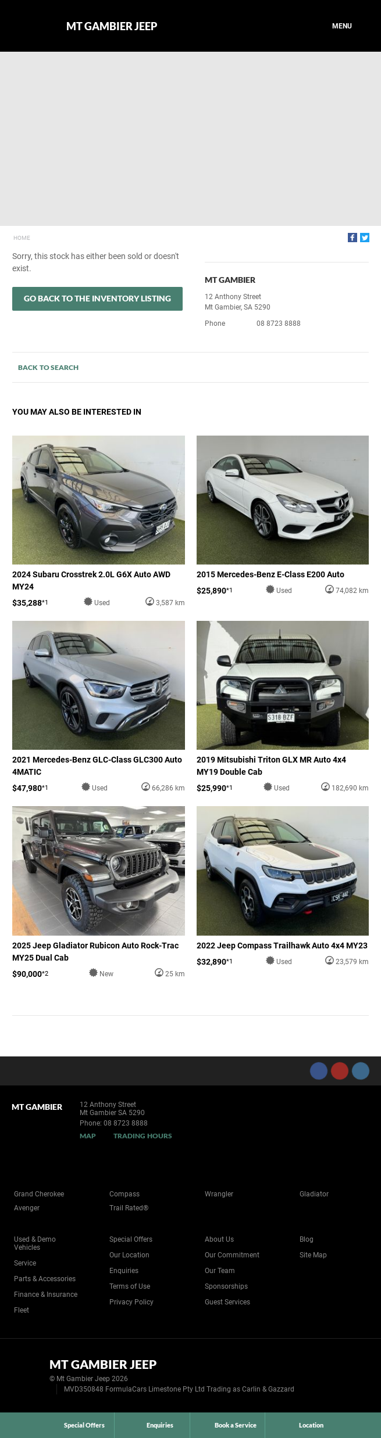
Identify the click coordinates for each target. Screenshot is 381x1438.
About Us (219, 1239)
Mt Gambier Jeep (111, 26)
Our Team (220, 1271)
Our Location (129, 1255)
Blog (307, 1239)
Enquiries (123, 1271)
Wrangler (219, 1194)
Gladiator (314, 1194)
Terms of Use (129, 1286)
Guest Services (227, 1302)
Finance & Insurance (45, 1294)
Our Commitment (232, 1255)
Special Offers (130, 1239)
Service (25, 1263)
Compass (124, 1194)
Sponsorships (226, 1286)
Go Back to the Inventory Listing (97, 298)
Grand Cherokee (39, 1194)
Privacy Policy (131, 1302)
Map (88, 1135)
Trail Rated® (128, 1208)
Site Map (313, 1255)
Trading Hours (142, 1135)
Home (21, 238)
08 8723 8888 (279, 323)
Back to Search (48, 367)
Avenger (27, 1208)
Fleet (21, 1310)
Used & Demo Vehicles (35, 1243)
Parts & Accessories (45, 1279)
